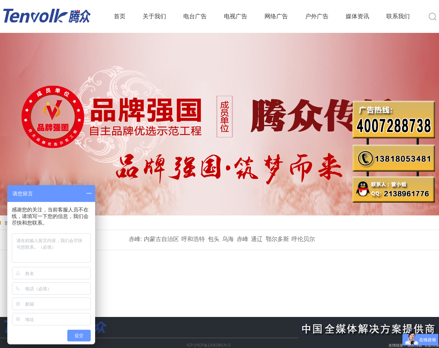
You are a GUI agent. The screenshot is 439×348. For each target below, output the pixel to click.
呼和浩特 (193, 239)
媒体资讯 (357, 16)
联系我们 (398, 16)
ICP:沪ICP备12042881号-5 (208, 345)
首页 (119, 16)
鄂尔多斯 (277, 239)
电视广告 (235, 16)
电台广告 (195, 16)
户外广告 (317, 16)
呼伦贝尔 (303, 239)
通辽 (257, 239)
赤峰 (242, 239)
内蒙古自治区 (161, 239)
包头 (214, 239)
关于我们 (154, 16)
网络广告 (276, 16)
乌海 (228, 239)
